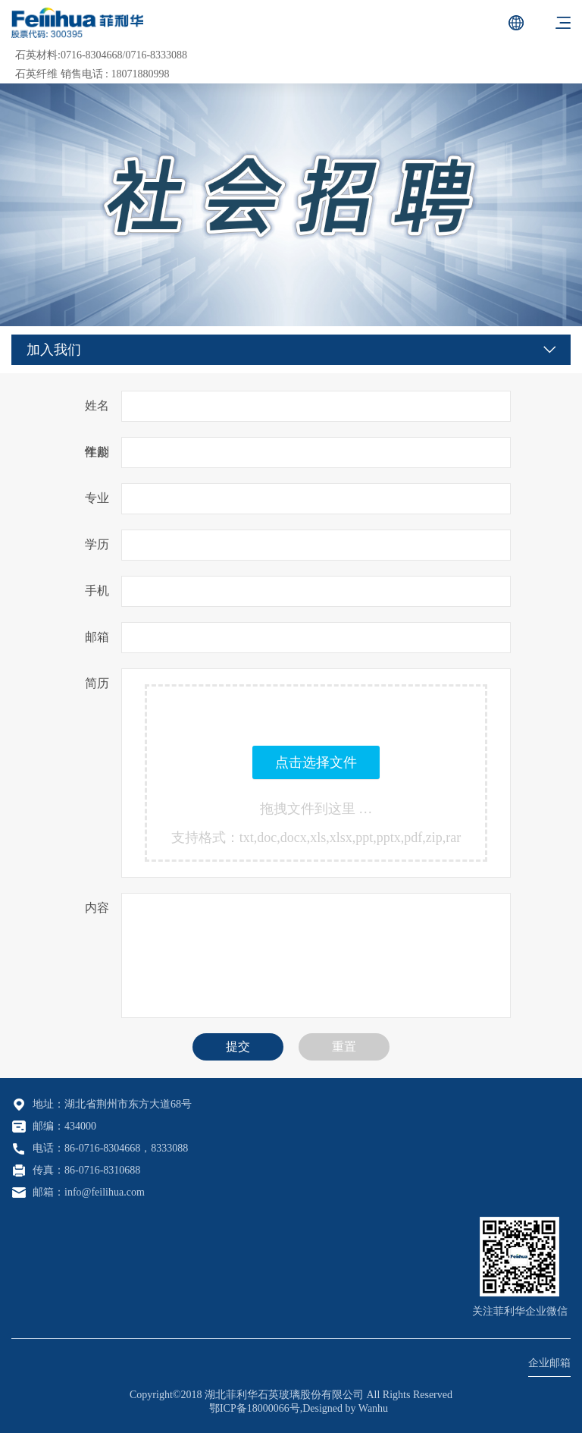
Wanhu (373, 1408)
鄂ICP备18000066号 (254, 1408)
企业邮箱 (549, 1363)
